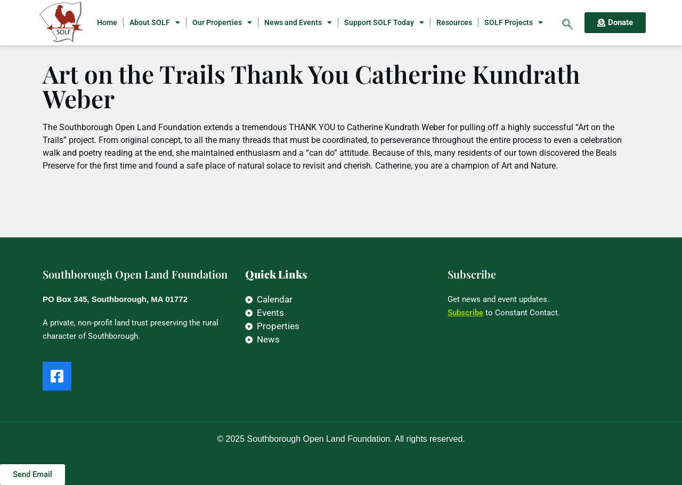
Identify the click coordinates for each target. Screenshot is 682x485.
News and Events (298, 22)
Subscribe (465, 312)
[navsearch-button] (567, 22)
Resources (454, 22)
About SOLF (154, 22)
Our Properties (222, 22)
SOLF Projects (513, 22)
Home (107, 22)
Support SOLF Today (384, 22)
